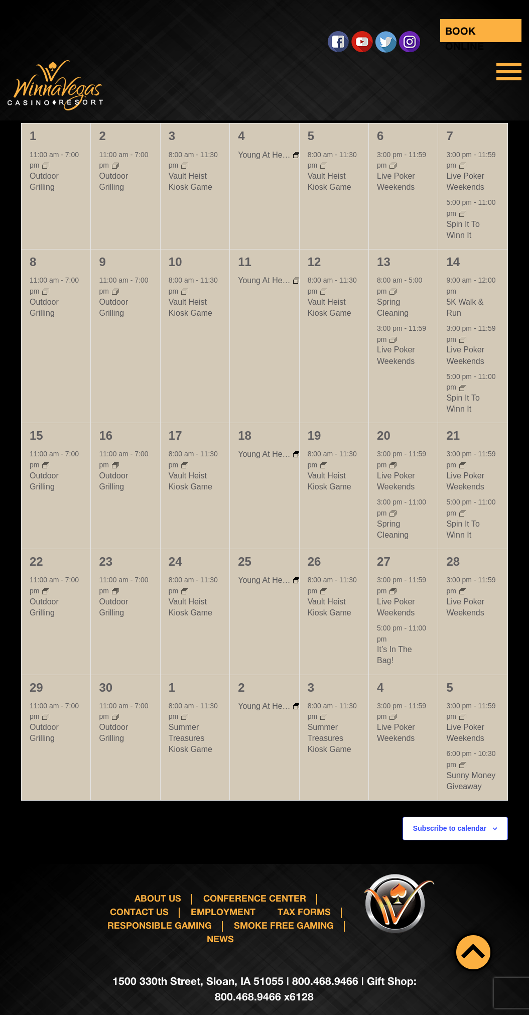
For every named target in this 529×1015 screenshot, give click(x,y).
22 (36, 561)
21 (453, 435)
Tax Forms (304, 911)
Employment (223, 911)
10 (175, 262)
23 (105, 561)
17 (175, 435)
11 (244, 262)
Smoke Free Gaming (284, 925)
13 (383, 262)
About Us (158, 898)
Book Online (464, 33)
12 (314, 262)
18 (244, 435)
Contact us (139, 911)
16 (105, 435)
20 (383, 435)
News (220, 938)
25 (244, 561)
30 (105, 687)
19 (314, 435)
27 (383, 561)
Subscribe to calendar (449, 828)
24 (175, 561)
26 (314, 561)
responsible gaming (159, 925)
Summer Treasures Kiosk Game (190, 738)
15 (36, 435)
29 (36, 687)
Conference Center (254, 898)
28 (453, 561)
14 (453, 262)
